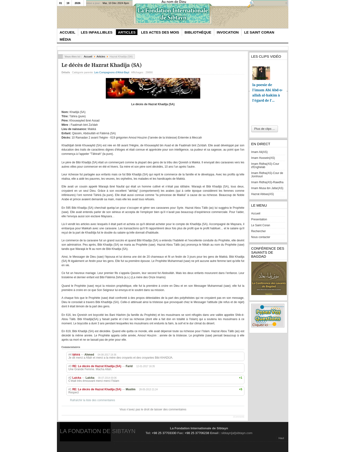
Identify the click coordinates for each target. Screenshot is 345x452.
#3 (70, 366)
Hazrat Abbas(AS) (262, 194)
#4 (70, 354)
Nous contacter (260, 237)
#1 (70, 389)
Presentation (259, 219)
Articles (101, 56)
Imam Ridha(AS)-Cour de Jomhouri (267, 174)
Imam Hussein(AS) (263, 158)
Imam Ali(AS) (259, 152)
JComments (238, 417)
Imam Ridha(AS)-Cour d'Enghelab (265, 165)
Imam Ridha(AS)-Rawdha (267, 182)
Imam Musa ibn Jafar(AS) (267, 188)
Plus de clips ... (264, 128)
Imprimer (236, 71)
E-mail (241, 71)
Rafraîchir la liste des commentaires (92, 400)
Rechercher (258, 231)
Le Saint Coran (260, 225)
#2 (70, 377)
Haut (281, 438)
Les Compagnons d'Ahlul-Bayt (111, 72)
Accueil (88, 56)
